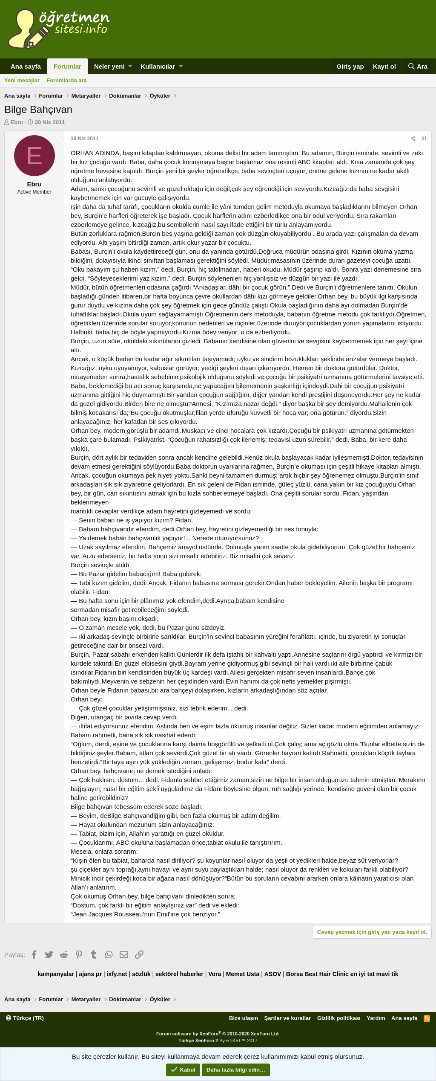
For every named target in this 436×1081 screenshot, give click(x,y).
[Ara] (417, 66)
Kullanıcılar (158, 66)
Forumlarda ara (66, 80)
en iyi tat (362, 974)
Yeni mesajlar (22, 80)
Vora (214, 974)
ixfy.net (117, 974)
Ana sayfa (26, 66)
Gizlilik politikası (339, 1018)
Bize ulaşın (243, 1018)
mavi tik (387, 974)
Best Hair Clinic (326, 974)
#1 (424, 139)
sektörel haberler (179, 974)
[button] (130, 66)
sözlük (141, 974)
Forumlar (67, 66)
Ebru (17, 122)
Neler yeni (109, 66)
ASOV (272, 974)
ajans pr (90, 974)
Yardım (376, 1018)
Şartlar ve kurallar (287, 1018)
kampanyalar (55, 974)
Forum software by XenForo (218, 1033)
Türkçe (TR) (25, 1018)
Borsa (294, 974)
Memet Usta (243, 974)
